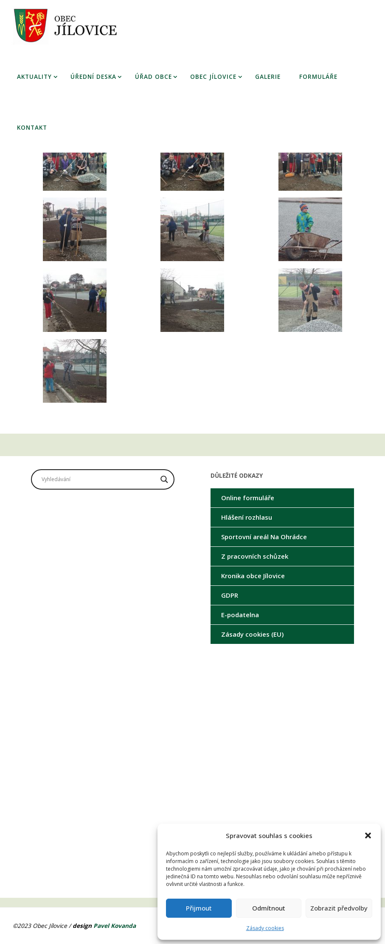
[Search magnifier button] (164, 479)
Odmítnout (268, 908)
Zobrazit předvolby (339, 908)
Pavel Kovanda (114, 926)
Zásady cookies (265, 928)
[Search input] (99, 479)
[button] (368, 835)
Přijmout (199, 908)
